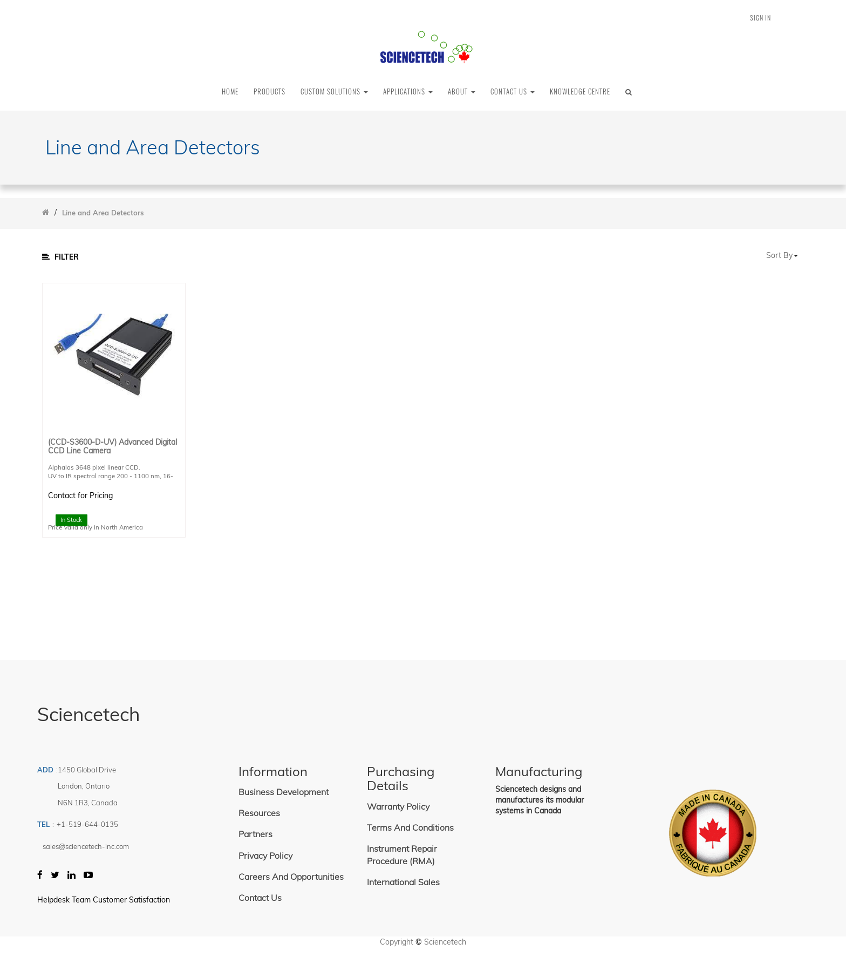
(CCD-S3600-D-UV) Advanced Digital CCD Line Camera (112, 446)
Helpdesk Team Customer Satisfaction (103, 900)
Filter (60, 257)
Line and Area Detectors (103, 212)
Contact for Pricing (80, 495)
